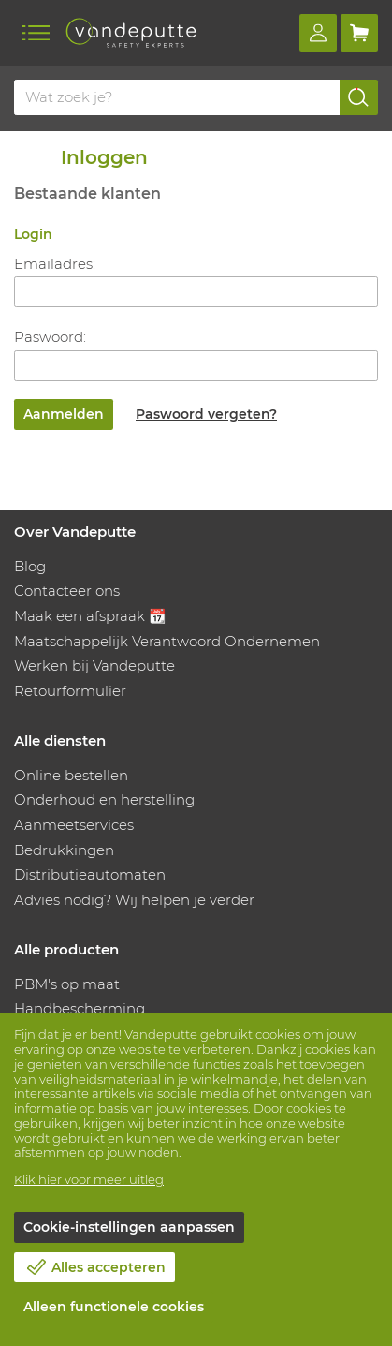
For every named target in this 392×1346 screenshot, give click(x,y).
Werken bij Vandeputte (94, 665)
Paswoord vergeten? (206, 414)
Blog (30, 566)
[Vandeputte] (131, 33)
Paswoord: (50, 337)
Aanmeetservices (74, 825)
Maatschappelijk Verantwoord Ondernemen (167, 641)
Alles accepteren (108, 1267)
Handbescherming (79, 1008)
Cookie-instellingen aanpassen (129, 1227)
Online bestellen (71, 775)
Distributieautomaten (90, 874)
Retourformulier (70, 691)
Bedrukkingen (64, 850)
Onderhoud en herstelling (104, 799)
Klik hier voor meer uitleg (89, 1179)
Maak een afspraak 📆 (90, 616)
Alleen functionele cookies (113, 1306)
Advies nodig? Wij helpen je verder (134, 900)
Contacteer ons (67, 590)
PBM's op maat (67, 984)
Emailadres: (54, 264)
